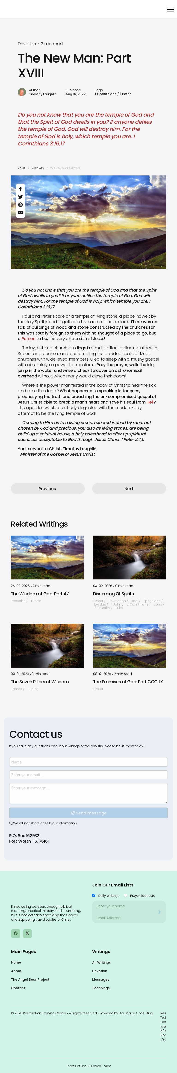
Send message (89, 858)
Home (21, 168)
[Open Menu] (170, 9)
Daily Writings (108, 895)
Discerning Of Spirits (113, 594)
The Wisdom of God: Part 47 (40, 594)
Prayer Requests (142, 895)
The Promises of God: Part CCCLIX (128, 682)
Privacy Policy (100, 1066)
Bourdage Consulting (136, 1013)
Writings (38, 168)
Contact (18, 988)
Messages (100, 979)
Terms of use (76, 1066)
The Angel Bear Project (30, 979)
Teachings (101, 988)
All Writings (101, 962)
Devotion (99, 971)
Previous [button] (47, 488)
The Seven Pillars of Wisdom (40, 682)
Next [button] (129, 488)
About (16, 971)
